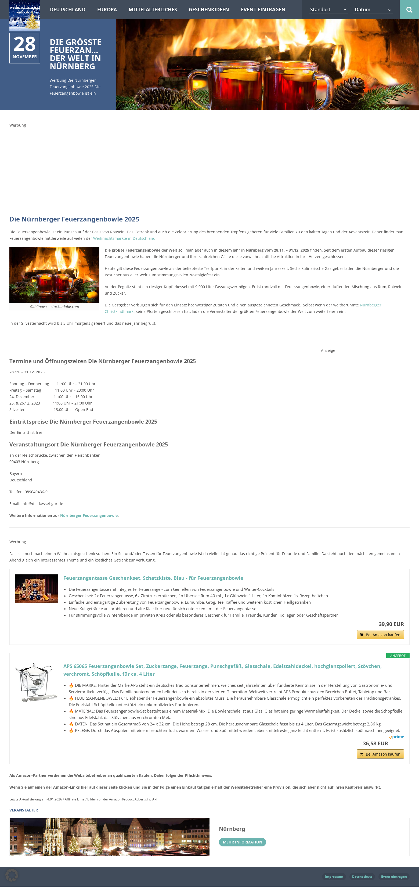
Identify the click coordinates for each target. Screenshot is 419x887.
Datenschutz (362, 877)
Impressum (334, 877)
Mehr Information (242, 842)
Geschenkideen (209, 9)
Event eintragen (263, 9)
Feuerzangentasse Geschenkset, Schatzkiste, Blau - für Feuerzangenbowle (153, 578)
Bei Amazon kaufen (383, 635)
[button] (12, 875)
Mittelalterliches (153, 9)
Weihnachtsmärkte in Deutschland (124, 238)
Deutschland (67, 9)
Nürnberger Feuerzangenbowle (88, 515)
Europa (107, 9)
